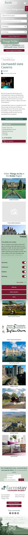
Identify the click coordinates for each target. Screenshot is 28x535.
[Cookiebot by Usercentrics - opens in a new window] (20, 237)
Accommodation (5, 495)
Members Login (14, 506)
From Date (4, 24)
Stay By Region (5, 496)
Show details (20, 282)
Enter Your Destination (8, 18)
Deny (14, 297)
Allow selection (14, 292)
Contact (21, 519)
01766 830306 (7, 138)
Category (4, 13)
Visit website (8, 141)
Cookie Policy (7, 519)
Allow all (14, 287)
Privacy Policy (19, 517)
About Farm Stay (19, 496)
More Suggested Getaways (14, 50)
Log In (13, 521)
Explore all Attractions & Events (14, 119)
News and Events (20, 495)
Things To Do (9, 58)
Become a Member (14, 503)
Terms (15, 519)
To (2, 29)
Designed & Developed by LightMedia (15, 523)
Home (2, 58)
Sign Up (21, 479)
